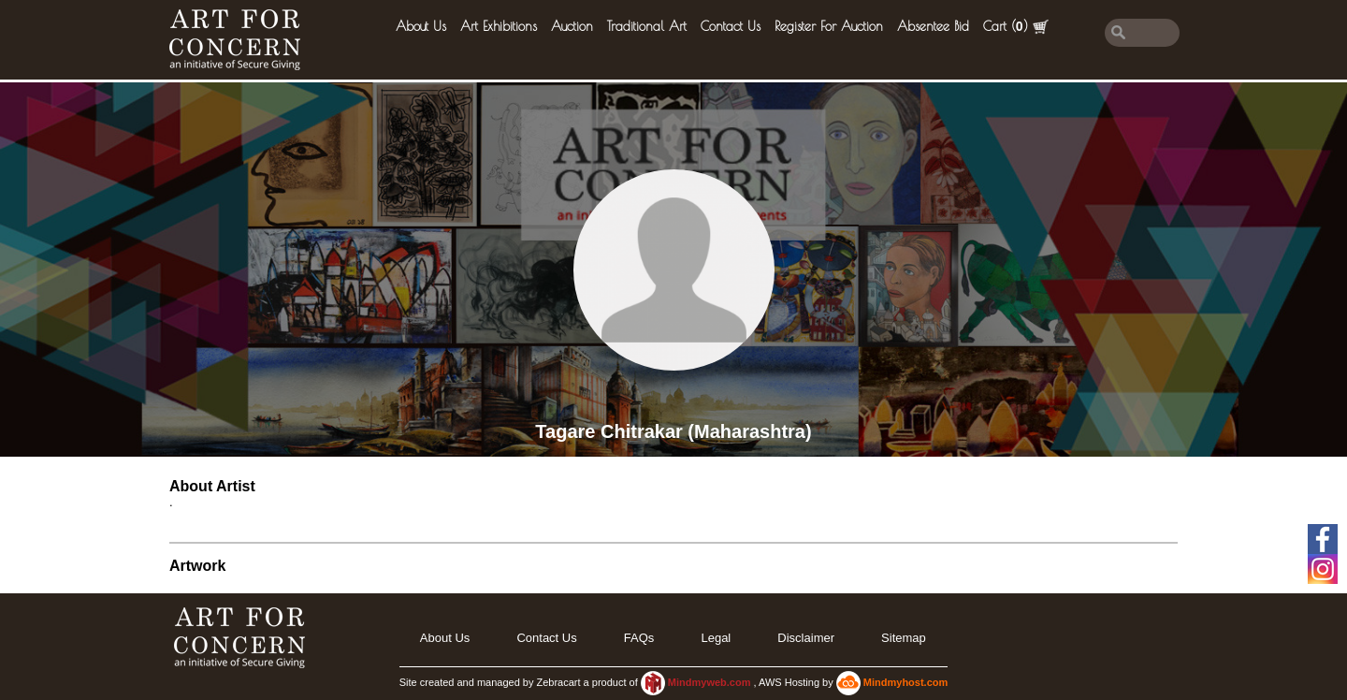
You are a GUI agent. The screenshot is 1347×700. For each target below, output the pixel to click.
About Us (421, 26)
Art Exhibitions (498, 26)
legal (716, 638)
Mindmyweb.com (711, 682)
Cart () (1016, 27)
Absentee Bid (933, 26)
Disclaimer (805, 638)
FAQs (639, 638)
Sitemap (903, 638)
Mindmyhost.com (905, 682)
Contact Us (730, 26)
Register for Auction (829, 26)
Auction (572, 26)
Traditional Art (647, 26)
